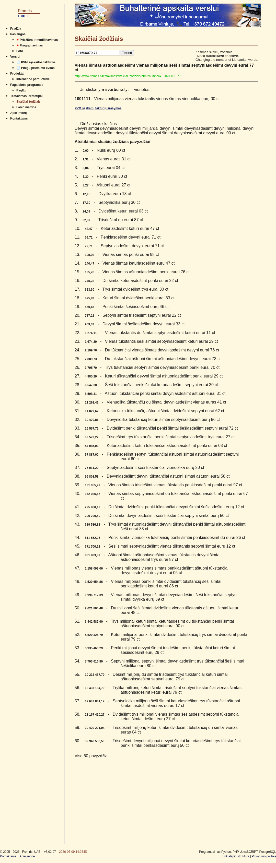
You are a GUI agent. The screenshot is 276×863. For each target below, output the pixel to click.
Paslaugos (18, 34)
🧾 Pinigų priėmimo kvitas (35, 68)
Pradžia (15, 28)
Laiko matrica (26, 107)
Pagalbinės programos (26, 85)
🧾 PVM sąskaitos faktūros (35, 62)
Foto (19, 51)
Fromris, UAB (31, 852)
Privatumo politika (264, 856)
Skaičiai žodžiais (28, 101)
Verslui (15, 56)
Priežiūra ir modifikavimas (37, 40)
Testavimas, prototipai (26, 96)
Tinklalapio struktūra (235, 856)
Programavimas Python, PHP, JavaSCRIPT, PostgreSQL (237, 852)
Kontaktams (19, 118)
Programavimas (29, 45)
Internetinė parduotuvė (33, 79)
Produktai (17, 73)
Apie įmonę (18, 113)
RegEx (21, 90)
